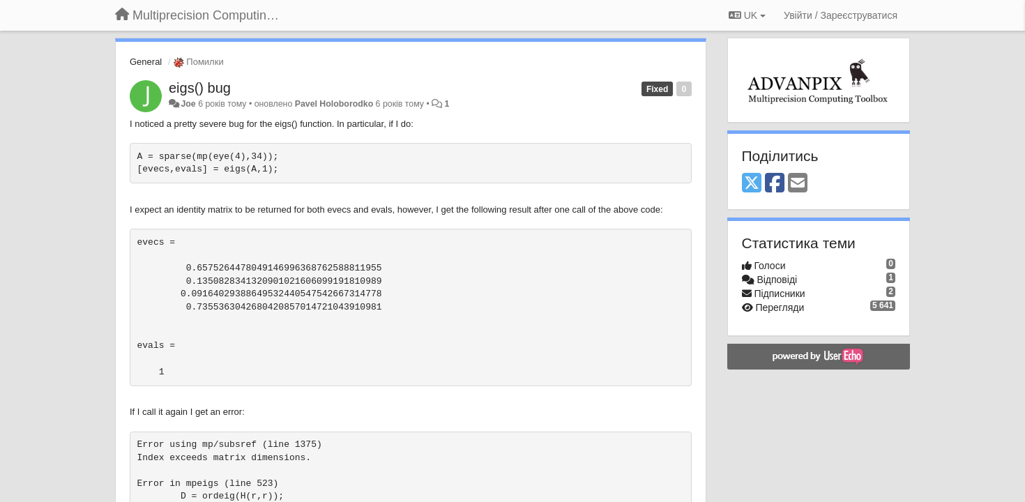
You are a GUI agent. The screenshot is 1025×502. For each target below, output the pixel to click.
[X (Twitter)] (751, 184)
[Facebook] (774, 184)
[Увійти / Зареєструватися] (840, 15)
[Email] (797, 184)
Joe (188, 104)
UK (747, 15)
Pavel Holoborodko (334, 104)
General (146, 61)
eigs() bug (200, 88)
